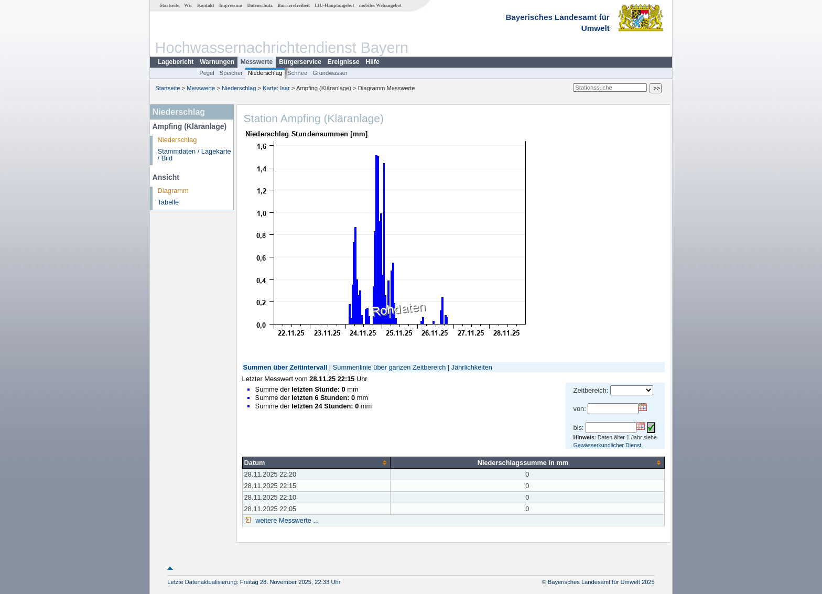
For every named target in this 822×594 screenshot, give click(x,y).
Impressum (230, 5)
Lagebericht (175, 62)
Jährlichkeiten (471, 367)
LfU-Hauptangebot (334, 5)
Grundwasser (330, 73)
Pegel (206, 73)
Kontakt (205, 5)
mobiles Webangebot (380, 5)
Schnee (297, 73)
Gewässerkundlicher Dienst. (608, 445)
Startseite (169, 5)
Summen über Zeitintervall (285, 367)
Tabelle (168, 202)
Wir (188, 5)
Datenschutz (260, 5)
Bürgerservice (300, 62)
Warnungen (217, 62)
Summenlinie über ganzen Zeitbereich (389, 367)
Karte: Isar (276, 88)
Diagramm (173, 191)
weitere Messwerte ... (286, 520)
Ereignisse (344, 62)
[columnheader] (316, 462)
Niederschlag (265, 73)
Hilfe (373, 62)
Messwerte (257, 62)
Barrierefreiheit (293, 5)
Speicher (231, 73)
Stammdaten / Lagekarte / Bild (194, 154)
